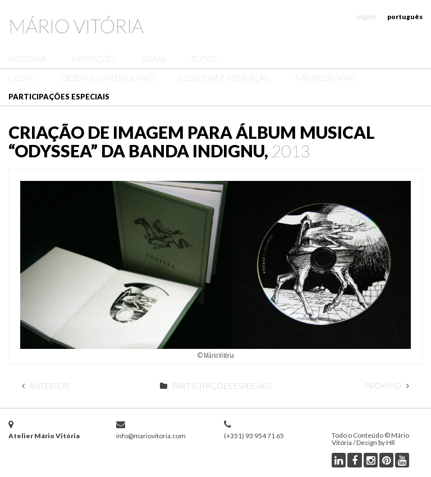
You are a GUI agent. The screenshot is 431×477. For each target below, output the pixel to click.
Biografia (27, 58)
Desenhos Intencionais (108, 78)
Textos (204, 58)
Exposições (94, 58)
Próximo (387, 385)
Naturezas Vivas (325, 78)
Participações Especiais (58, 96)
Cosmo (22, 78)
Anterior (45, 385)
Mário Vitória (76, 25)
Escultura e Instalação (224, 78)
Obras (153, 58)
